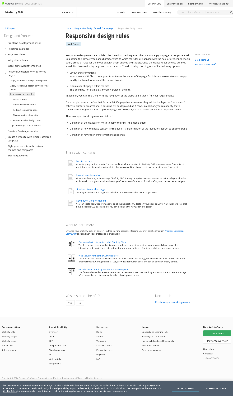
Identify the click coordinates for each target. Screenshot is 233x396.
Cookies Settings (216, 388)
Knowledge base (104, 350)
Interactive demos (150, 345)
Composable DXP (57, 345)
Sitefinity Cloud (9, 340)
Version (67, 12)
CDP (51, 340)
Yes (70, 302)
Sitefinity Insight (9, 336)
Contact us (208, 353)
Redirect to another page (91, 189)
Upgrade (100, 354)
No (80, 302)
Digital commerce (57, 350)
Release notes (9, 350)
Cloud (52, 336)
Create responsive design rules (172, 302)
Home (68, 28)
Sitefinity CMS (8, 331)
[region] (116, 388)
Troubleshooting (162, 12)
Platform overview (205, 64)
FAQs (98, 359)
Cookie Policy (10, 391)
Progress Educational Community (158, 340)
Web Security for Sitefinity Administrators (99, 255)
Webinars (101, 340)
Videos (99, 336)
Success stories (104, 345)
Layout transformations (89, 175)
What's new (7, 345)
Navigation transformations (91, 200)
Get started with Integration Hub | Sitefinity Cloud (102, 242)
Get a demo (202, 60)
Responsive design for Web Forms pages (95, 28)
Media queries (84, 161)
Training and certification (154, 336)
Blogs (99, 331)
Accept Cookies (185, 388)
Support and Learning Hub (155, 331)
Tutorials (120, 12)
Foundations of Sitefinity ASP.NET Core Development (104, 269)
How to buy (208, 349)
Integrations (55, 363)
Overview (53, 331)
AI (50, 354)
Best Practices (139, 12)
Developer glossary (151, 350)
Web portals (55, 359)
